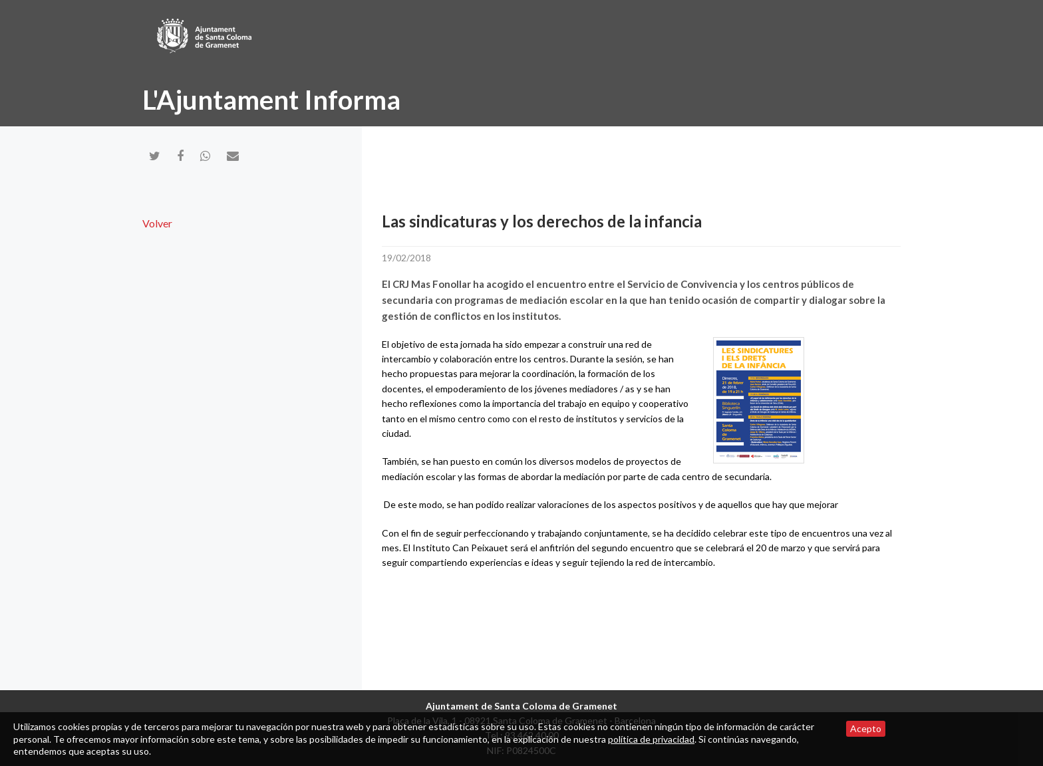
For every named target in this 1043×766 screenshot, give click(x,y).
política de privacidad (651, 739)
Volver (157, 223)
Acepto (865, 728)
